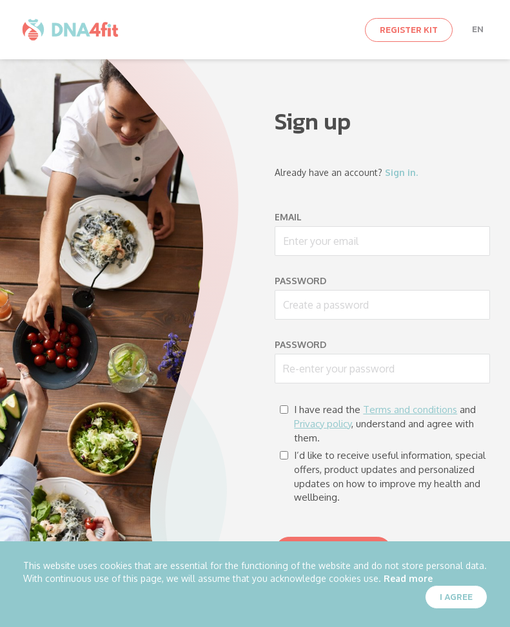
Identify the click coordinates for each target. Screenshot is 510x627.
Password (300, 281)
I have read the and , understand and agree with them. (378, 423)
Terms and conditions (410, 409)
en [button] (478, 29)
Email (288, 217)
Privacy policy (322, 424)
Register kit (409, 30)
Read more (408, 578)
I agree (456, 597)
